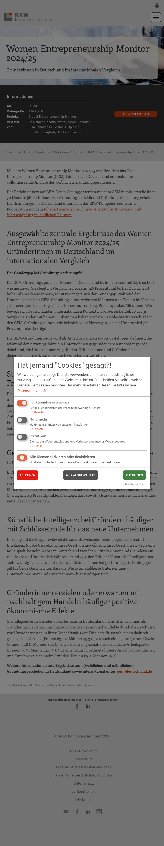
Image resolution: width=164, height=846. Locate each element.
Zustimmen (134, 475)
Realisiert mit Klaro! (135, 484)
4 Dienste (36, 412)
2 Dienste (36, 428)
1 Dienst (35, 445)
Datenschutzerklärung (35, 390)
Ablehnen (27, 475)
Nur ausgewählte (80, 475)
